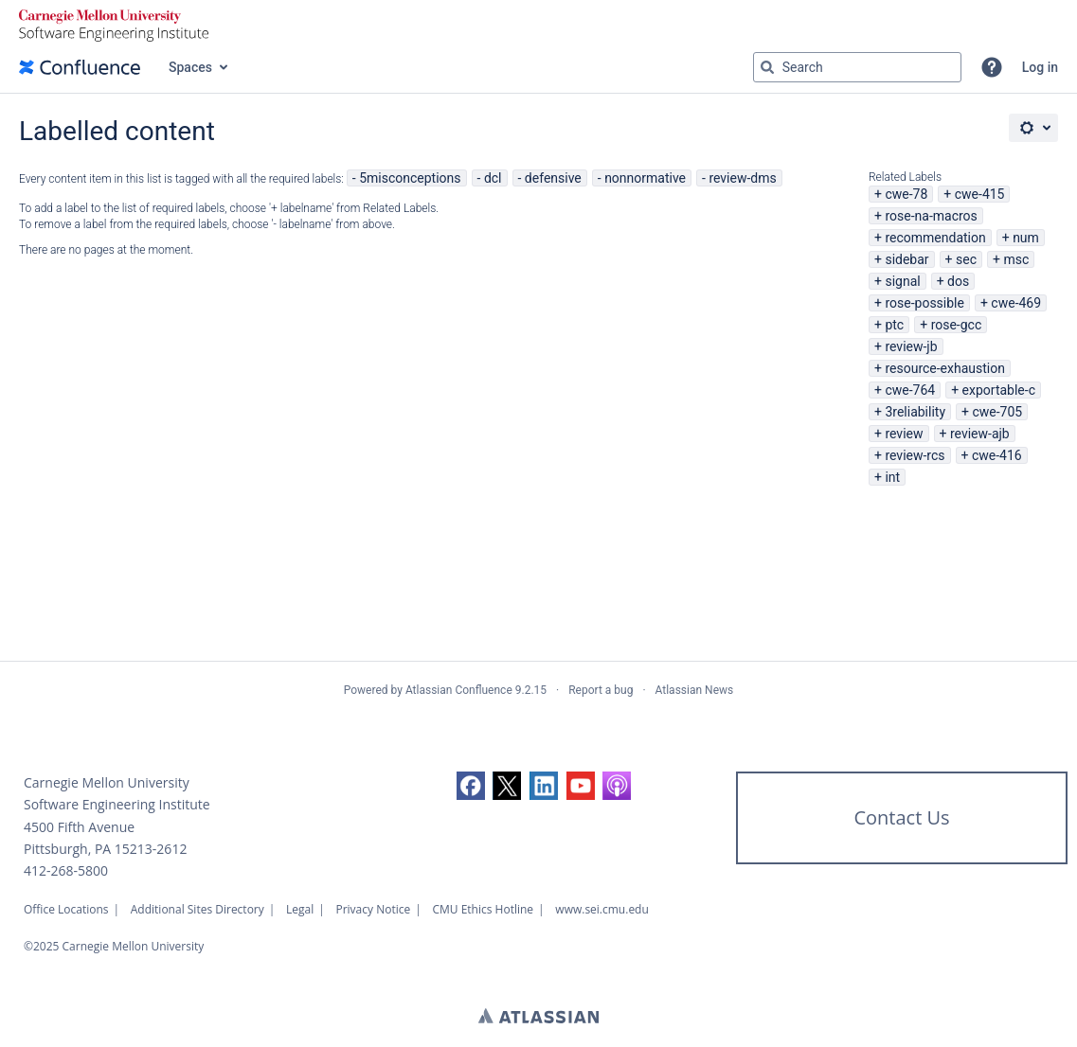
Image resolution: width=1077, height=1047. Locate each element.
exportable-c (998, 390)
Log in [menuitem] (1040, 67)
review (904, 433)
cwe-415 (980, 194)
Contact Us (901, 817)
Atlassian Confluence (458, 690)
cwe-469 (1016, 303)
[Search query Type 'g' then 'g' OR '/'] (857, 67)
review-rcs (914, 455)
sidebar (906, 259)
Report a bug (600, 690)
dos (958, 281)
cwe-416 (997, 455)
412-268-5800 (66, 870)
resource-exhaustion (945, 368)
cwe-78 (906, 194)
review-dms (742, 178)
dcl (493, 178)
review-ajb (980, 433)
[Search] (767, 67)
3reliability (915, 411)
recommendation (935, 237)
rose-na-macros (931, 215)
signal (902, 281)
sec (966, 259)
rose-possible (924, 303)
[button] (992, 67)
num (1026, 237)
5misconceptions (409, 178)
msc (1016, 259)
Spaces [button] (190, 67)
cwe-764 (910, 390)
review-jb (911, 346)
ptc (894, 324)
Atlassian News (694, 690)
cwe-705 (997, 411)
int (892, 477)
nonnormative (645, 178)
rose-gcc (956, 324)
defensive (553, 178)
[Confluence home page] (79, 67)
